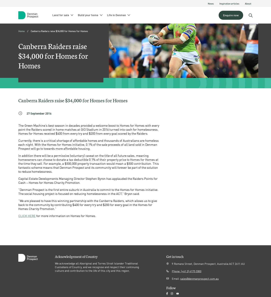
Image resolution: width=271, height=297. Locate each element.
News (211, 3)
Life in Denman (119, 15)
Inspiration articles (229, 3)
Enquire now (231, 15)
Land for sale (63, 15)
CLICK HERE (27, 216)
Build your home (90, 15)
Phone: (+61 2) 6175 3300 (186, 271)
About (248, 3)
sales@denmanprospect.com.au (199, 278)
